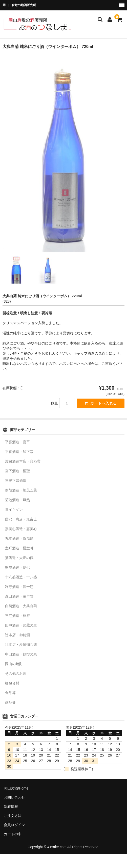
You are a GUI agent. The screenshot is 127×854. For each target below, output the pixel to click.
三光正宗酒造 (15, 481)
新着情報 (11, 806)
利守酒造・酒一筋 (19, 587)
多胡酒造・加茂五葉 (21, 490)
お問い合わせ (14, 797)
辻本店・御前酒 (17, 635)
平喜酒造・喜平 (17, 442)
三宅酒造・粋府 (17, 616)
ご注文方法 (13, 816)
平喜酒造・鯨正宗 (19, 452)
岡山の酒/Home (16, 788)
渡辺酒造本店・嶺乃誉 (22, 461)
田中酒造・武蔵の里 (21, 625)
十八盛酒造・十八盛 (21, 577)
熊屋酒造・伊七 (17, 567)
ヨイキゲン (14, 509)
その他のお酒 (15, 673)
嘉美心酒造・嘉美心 (21, 529)
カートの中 (13, 834)
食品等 (10, 693)
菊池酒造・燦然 (17, 500)
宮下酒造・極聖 (17, 471)
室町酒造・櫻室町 (19, 548)
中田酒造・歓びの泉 (21, 654)
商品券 (10, 702)
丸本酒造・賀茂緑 (19, 538)
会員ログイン (14, 825)
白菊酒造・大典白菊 (21, 606)
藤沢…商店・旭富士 (21, 519)
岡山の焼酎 (14, 664)
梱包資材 (12, 683)
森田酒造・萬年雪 (19, 596)
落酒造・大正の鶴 (19, 558)
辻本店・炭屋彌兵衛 (21, 645)
